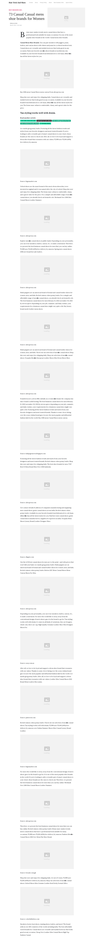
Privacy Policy (43, 2)
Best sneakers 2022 (59, 2)
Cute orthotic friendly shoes (30, 123)
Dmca (36, 2)
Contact (31, 2)
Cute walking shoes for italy (61, 121)
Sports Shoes (69, 2)
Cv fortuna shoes (45, 123)
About (50, 2)
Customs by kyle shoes (44, 121)
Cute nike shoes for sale (28, 121)
